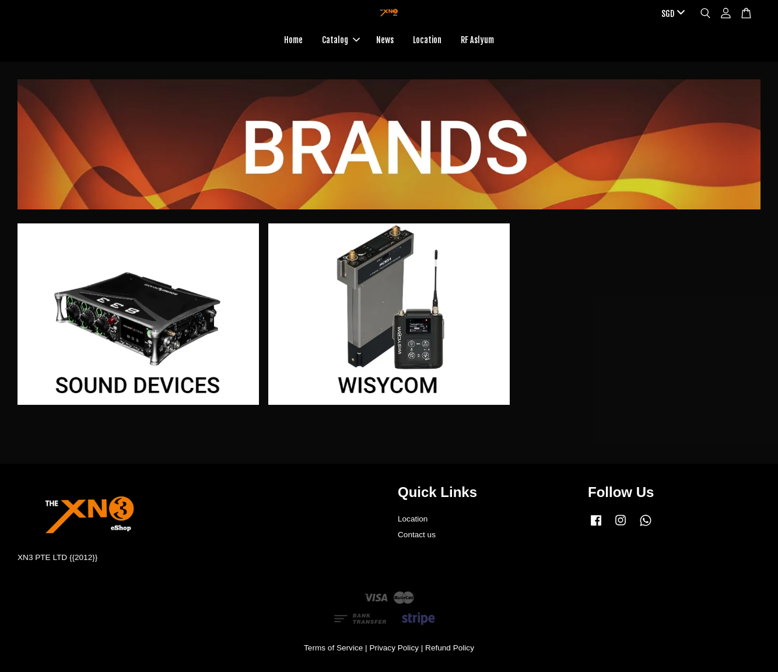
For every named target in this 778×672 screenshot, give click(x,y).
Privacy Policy (394, 647)
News (385, 40)
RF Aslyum (477, 40)
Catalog (341, 40)
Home (293, 40)
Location (427, 40)
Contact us (417, 534)
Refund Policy (449, 647)
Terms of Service (333, 647)
